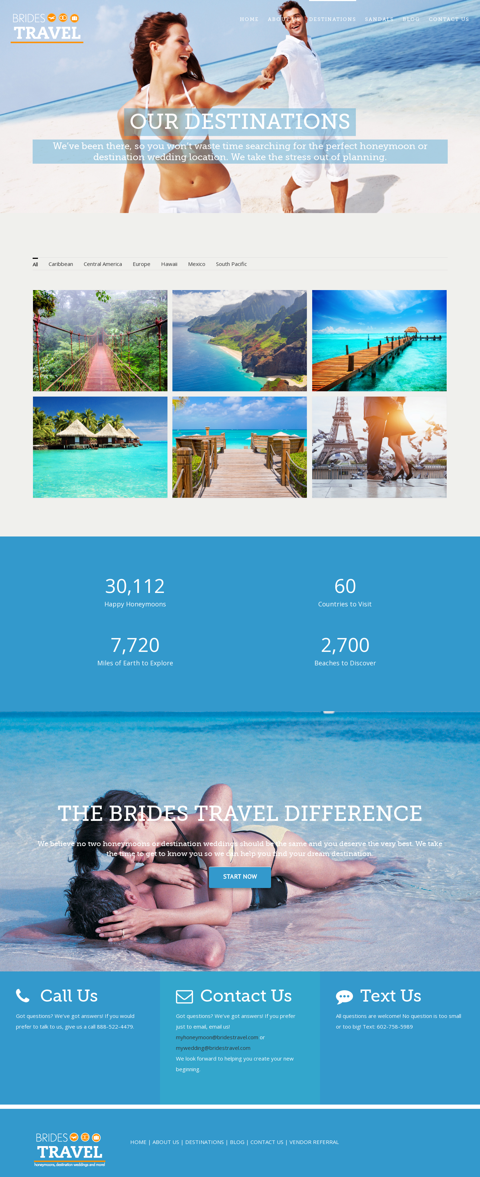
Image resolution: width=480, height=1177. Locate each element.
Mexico (196, 263)
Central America (103, 263)
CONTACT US (266, 1141)
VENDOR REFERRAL (314, 1141)
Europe (141, 263)
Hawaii (169, 263)
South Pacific (231, 263)
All (35, 264)
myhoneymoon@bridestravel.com (217, 1037)
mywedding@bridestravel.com (213, 1047)
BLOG (237, 1141)
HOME (138, 1141)
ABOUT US (166, 1141)
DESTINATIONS (204, 1141)
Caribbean (61, 263)
